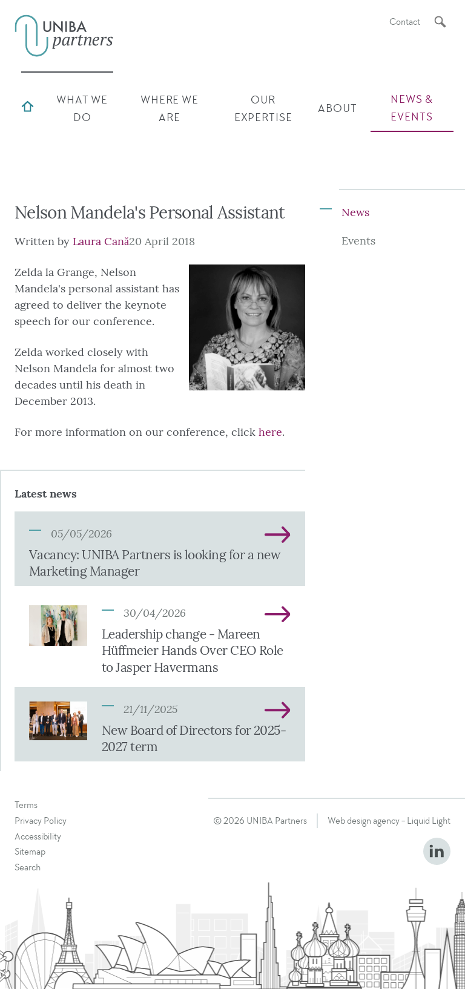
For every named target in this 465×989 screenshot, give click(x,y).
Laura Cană (101, 241)
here (270, 432)
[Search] (440, 22)
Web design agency (364, 821)
